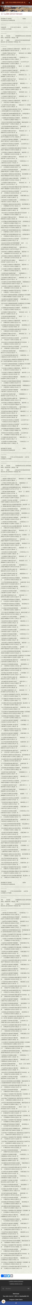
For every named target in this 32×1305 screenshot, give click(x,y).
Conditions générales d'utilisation (16, 1281)
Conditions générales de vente (16, 1283)
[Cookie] (3, 1301)
